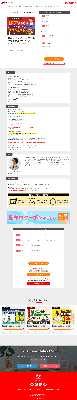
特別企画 (10, 50)
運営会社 (20, 389)
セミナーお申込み (27, 366)
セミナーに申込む (54, 59)
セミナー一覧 (14, 6)
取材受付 (31, 389)
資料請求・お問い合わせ (50, 366)
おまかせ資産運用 (18, 50)
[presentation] (54, 53)
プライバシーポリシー (39, 389)
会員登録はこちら (38, 283)
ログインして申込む (38, 274)
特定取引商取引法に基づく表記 (52, 389)
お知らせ (25, 389)
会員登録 (68, 3)
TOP (9, 6)
